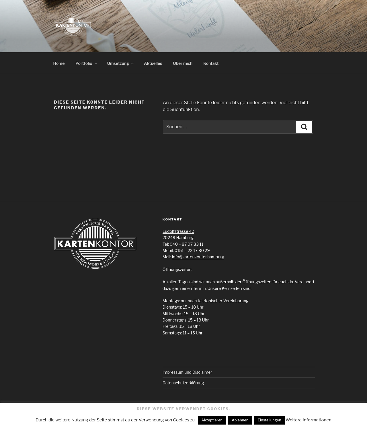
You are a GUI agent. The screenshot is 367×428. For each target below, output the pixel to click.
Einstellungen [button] (269, 420)
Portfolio (86, 63)
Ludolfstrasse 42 (178, 231)
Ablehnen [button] (240, 420)
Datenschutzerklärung (183, 382)
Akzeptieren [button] (211, 420)
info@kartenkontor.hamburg (198, 256)
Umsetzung (120, 63)
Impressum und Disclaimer (187, 372)
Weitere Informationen (308, 420)
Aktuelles (153, 63)
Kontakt (210, 63)
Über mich (183, 63)
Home (59, 63)
